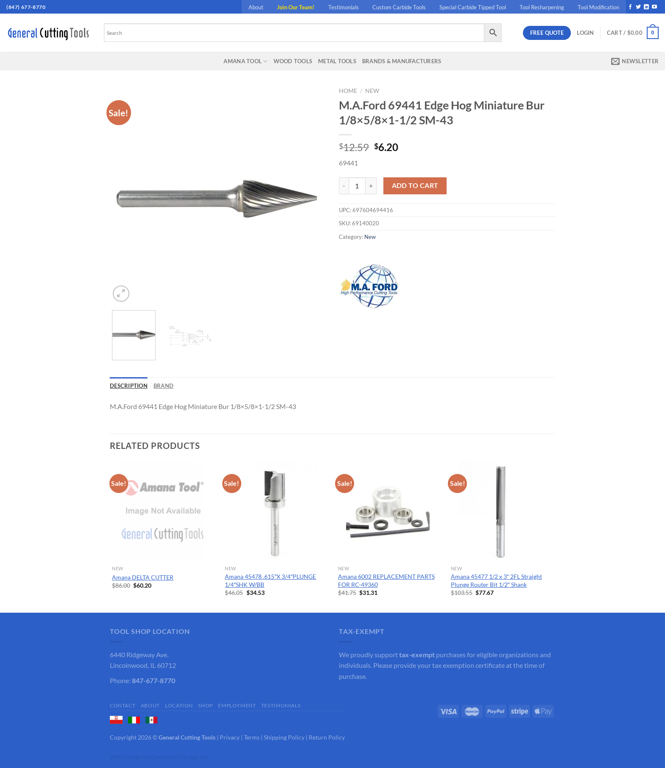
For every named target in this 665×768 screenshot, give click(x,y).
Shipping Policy (284, 737)
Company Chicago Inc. (180, 756)
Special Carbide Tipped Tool (472, 7)
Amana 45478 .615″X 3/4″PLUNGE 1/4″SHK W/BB (270, 580)
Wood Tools (293, 61)
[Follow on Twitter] (638, 7)
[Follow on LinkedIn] (646, 7)
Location (179, 705)
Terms (252, 737)
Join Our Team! (296, 7)
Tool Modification (598, 7)
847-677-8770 (153, 680)
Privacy (230, 737)
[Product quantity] (357, 185)
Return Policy (327, 737)
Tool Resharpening (542, 7)
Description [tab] (129, 385)
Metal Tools (337, 61)
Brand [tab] (163, 385)
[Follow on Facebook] (630, 7)
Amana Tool (245, 61)
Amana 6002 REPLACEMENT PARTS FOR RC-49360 (386, 580)
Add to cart (415, 185)
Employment (237, 705)
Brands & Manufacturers (401, 61)
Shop (205, 705)
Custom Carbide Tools (399, 7)
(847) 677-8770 (25, 7)
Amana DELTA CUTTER (142, 577)
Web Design (126, 756)
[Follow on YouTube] (654, 7)
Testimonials (343, 7)
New (372, 90)
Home (348, 90)
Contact (122, 705)
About (256, 7)
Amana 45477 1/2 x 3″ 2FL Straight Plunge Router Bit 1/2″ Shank (496, 580)
